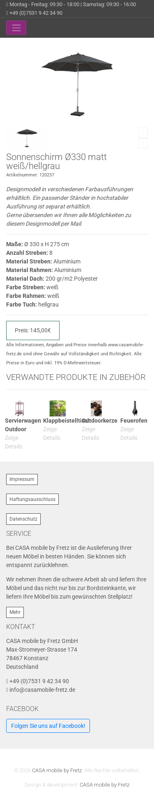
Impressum (21, 479)
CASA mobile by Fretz (57, 770)
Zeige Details (13, 442)
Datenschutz (23, 519)
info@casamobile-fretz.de (42, 689)
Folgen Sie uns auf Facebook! (48, 726)
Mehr (15, 612)
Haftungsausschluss (32, 499)
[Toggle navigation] (16, 28)
